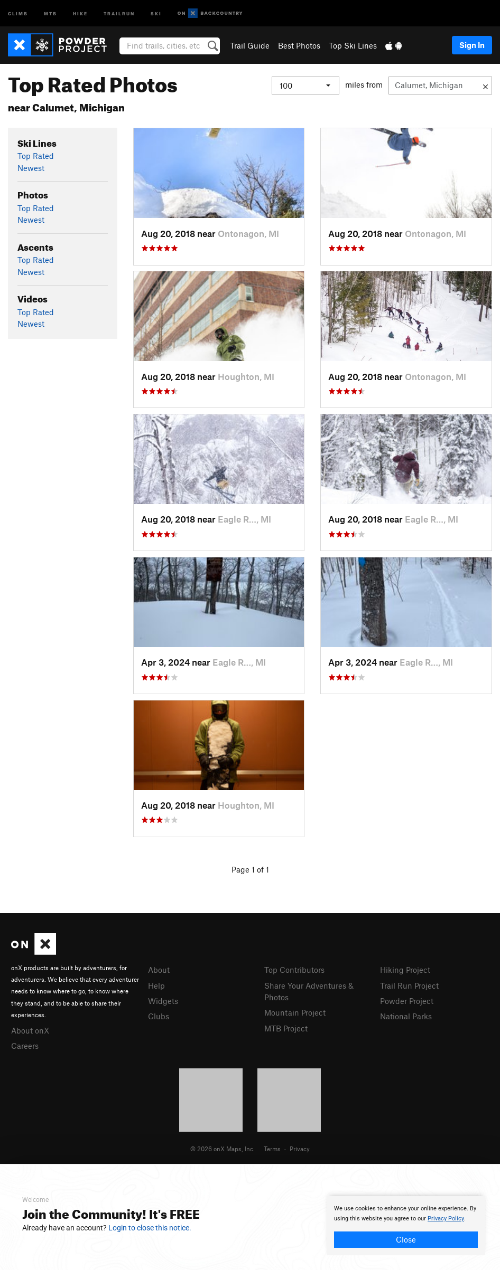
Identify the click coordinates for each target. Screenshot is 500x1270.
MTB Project (286, 1028)
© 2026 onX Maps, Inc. (222, 1148)
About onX (30, 1030)
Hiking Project (405, 969)
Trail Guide (250, 45)
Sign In (472, 45)
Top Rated (35, 155)
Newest (30, 168)
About (159, 969)
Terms (272, 1148)
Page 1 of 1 (250, 869)
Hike (80, 13)
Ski (156, 13)
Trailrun (119, 13)
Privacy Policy (446, 1218)
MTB (50, 13)
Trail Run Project (409, 985)
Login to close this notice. (149, 1228)
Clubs (158, 1016)
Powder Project (406, 1001)
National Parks (406, 1016)
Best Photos (299, 45)
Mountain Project (295, 1012)
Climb (18, 13)
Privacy (300, 1148)
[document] (406, 1225)
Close (406, 1239)
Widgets (163, 1001)
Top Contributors (294, 969)
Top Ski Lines (353, 45)
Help (156, 985)
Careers (25, 1045)
